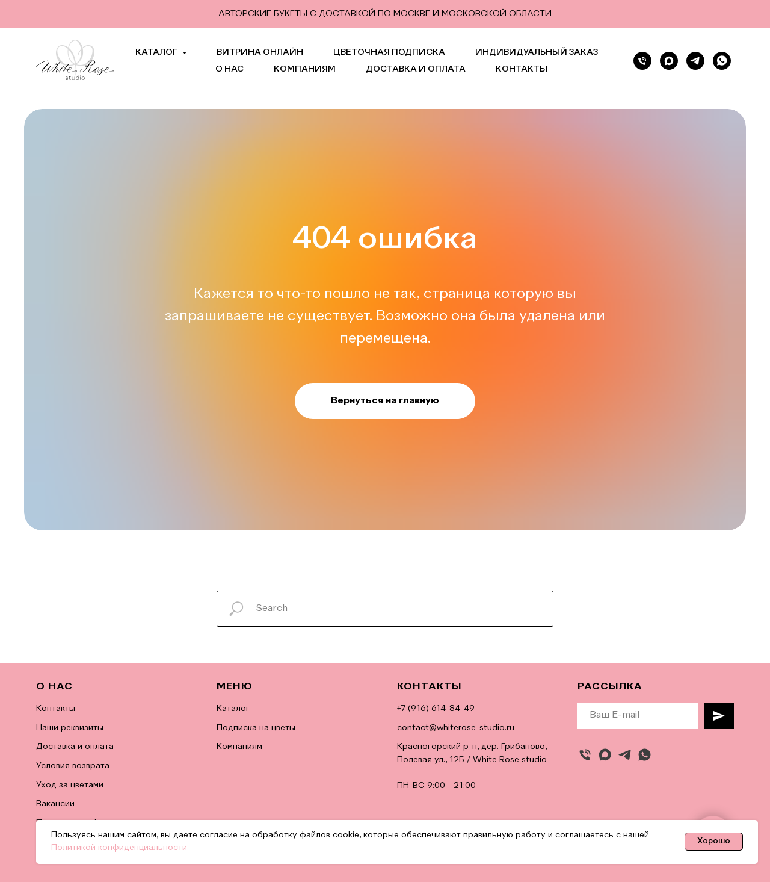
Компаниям (305, 69)
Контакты (521, 69)
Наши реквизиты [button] (69, 728)
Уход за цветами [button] (69, 785)
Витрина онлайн (260, 52)
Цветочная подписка (389, 52)
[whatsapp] (722, 61)
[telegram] (695, 61)
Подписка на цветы (256, 728)
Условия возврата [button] (72, 766)
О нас (229, 69)
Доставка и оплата (416, 69)
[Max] (669, 61)
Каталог (233, 708)
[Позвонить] (642, 61)
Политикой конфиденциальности (119, 847)
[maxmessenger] (604, 754)
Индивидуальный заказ (536, 52)
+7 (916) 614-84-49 (436, 708)
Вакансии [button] (55, 804)
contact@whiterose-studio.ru (455, 728)
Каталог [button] (157, 52)
